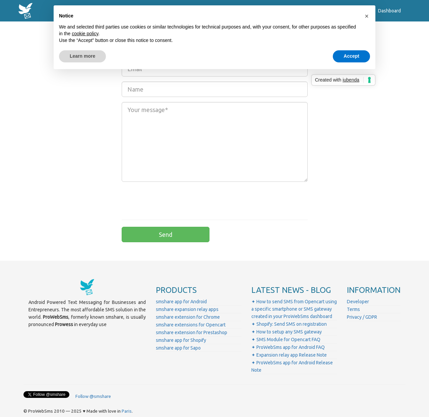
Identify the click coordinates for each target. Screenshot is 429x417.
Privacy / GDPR (362, 317)
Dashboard (389, 10)
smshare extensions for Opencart (191, 324)
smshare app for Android (181, 301)
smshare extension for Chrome (188, 317)
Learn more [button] (82, 56)
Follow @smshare (93, 396)
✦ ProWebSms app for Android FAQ (288, 347)
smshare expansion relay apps (187, 309)
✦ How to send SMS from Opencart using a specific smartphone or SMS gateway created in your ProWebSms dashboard (294, 309)
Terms (353, 309)
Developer (358, 301)
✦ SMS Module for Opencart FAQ (285, 339)
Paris (127, 411)
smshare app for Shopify (181, 340)
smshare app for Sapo (178, 348)
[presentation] (173, 200)
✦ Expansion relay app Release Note (289, 355)
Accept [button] (351, 56)
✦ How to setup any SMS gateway (286, 331)
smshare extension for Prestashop (191, 332)
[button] (366, 16)
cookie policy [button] (85, 33)
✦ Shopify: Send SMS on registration (289, 324)
